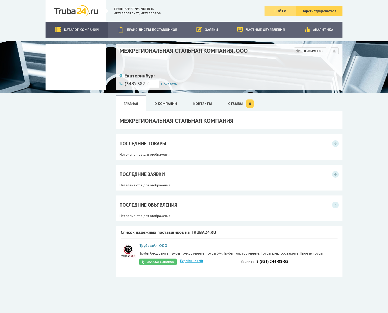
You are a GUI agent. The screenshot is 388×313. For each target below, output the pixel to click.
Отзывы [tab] (241, 103)
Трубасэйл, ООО (153, 245)
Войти (280, 11)
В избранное (313, 51)
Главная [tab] (131, 103)
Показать (169, 83)
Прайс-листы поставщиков (147, 29)
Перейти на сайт (191, 261)
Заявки (207, 29)
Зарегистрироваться (319, 11)
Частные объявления (261, 29)
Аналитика (318, 29)
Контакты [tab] (202, 103)
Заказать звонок (160, 262)
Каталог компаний (77, 29)
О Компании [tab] (165, 103)
